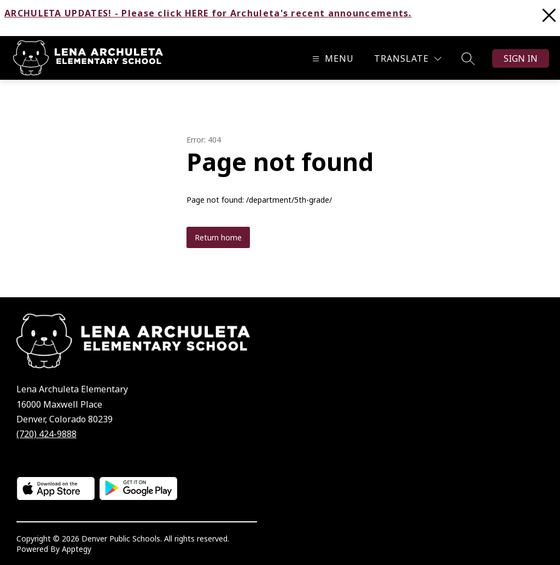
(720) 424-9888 (46, 434)
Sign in (521, 58)
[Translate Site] (407, 59)
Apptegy (76, 549)
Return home (218, 237)
